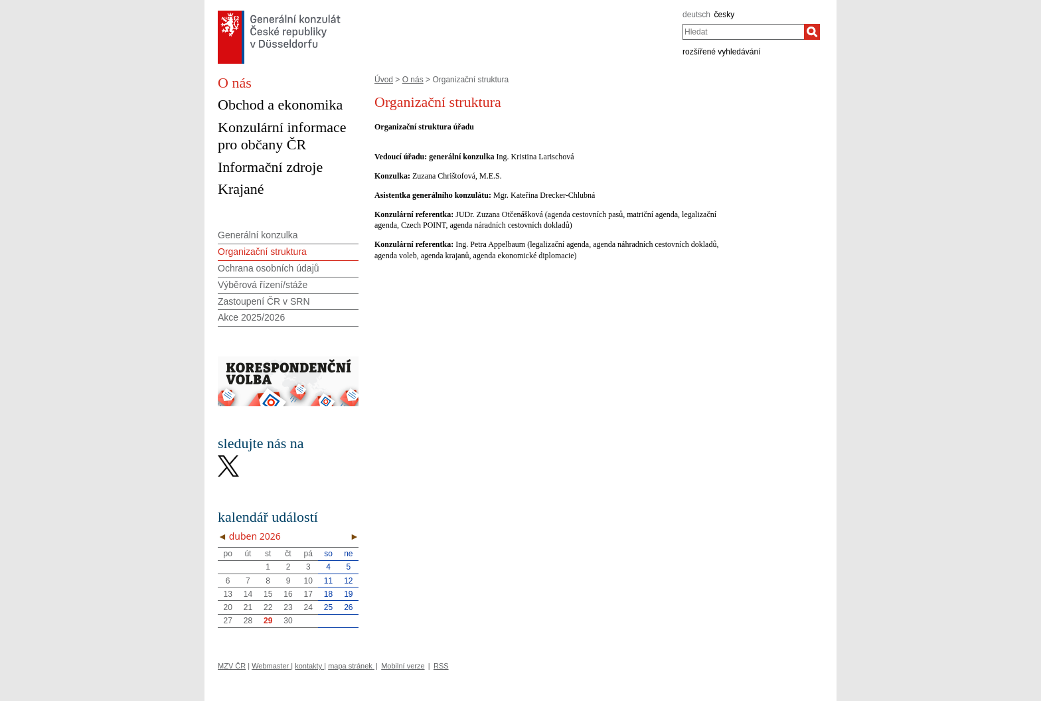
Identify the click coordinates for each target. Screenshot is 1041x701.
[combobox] (743, 32)
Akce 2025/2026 (251, 317)
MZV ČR (232, 666)
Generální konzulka (258, 235)
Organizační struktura (262, 251)
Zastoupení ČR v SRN (264, 301)
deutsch (696, 14)
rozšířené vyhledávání (721, 52)
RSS (441, 666)
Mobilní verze (402, 666)
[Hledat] (812, 32)
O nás (413, 79)
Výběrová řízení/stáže (262, 284)
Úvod (383, 79)
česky (724, 14)
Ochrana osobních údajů (268, 268)
